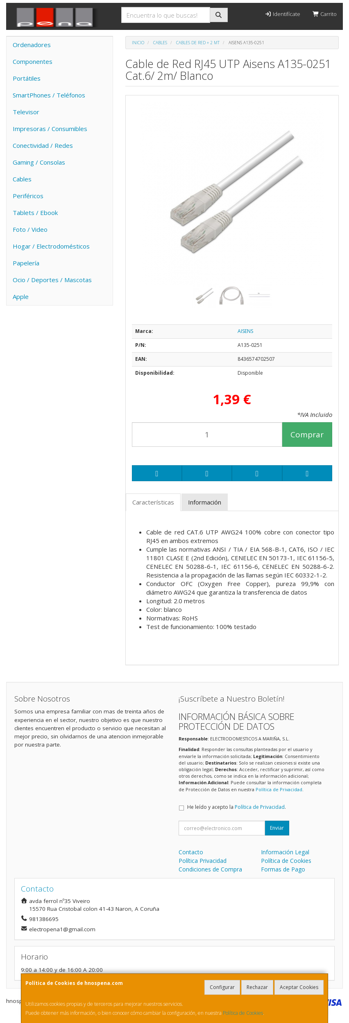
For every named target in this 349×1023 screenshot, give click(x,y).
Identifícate (282, 14)
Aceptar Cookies (299, 987)
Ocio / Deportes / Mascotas (52, 280)
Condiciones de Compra (210, 869)
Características (153, 502)
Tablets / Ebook (35, 212)
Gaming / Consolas (39, 162)
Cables (22, 179)
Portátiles (27, 78)
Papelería (26, 263)
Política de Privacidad (279, 789)
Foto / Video (30, 229)
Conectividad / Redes (43, 145)
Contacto (191, 852)
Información (204, 502)
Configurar (222, 987)
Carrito (325, 14)
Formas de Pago (283, 869)
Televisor (26, 112)
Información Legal (285, 852)
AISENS (245, 331)
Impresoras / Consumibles (50, 128)
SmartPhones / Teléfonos (49, 95)
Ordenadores (32, 45)
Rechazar (257, 987)
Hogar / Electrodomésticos (51, 246)
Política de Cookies (243, 1012)
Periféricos (28, 196)
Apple (21, 296)
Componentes (32, 61)
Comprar (307, 434)
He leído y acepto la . (236, 806)
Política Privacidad (203, 861)
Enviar (277, 827)
